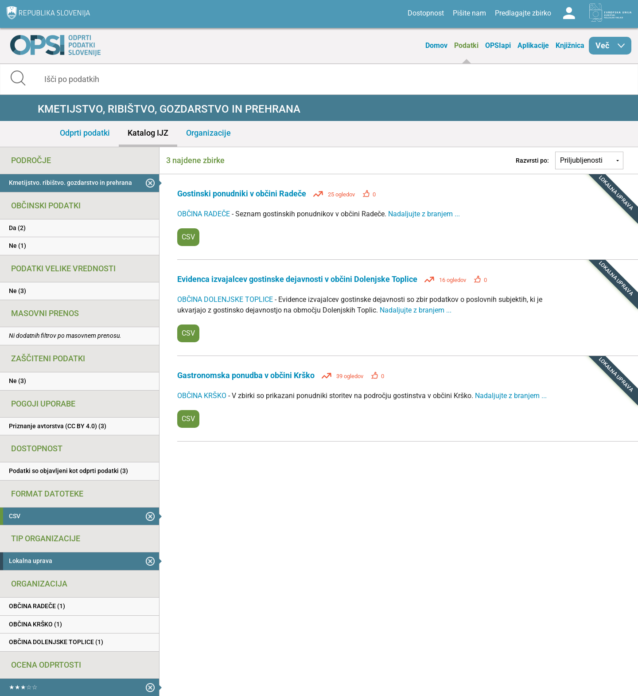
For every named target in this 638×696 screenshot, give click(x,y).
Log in (569, 13)
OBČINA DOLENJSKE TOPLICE (226, 299)
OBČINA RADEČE (204, 214)
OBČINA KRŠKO (202, 395)
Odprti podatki (85, 132)
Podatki (466, 45)
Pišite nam (469, 13)
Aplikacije (533, 45)
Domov (436, 45)
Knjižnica (570, 45)
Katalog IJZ (148, 132)
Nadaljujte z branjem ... (424, 214)
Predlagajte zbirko (523, 13)
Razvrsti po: (532, 160)
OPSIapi (498, 45)
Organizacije (208, 132)
